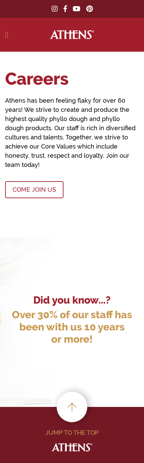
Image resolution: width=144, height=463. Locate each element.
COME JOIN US (34, 189)
